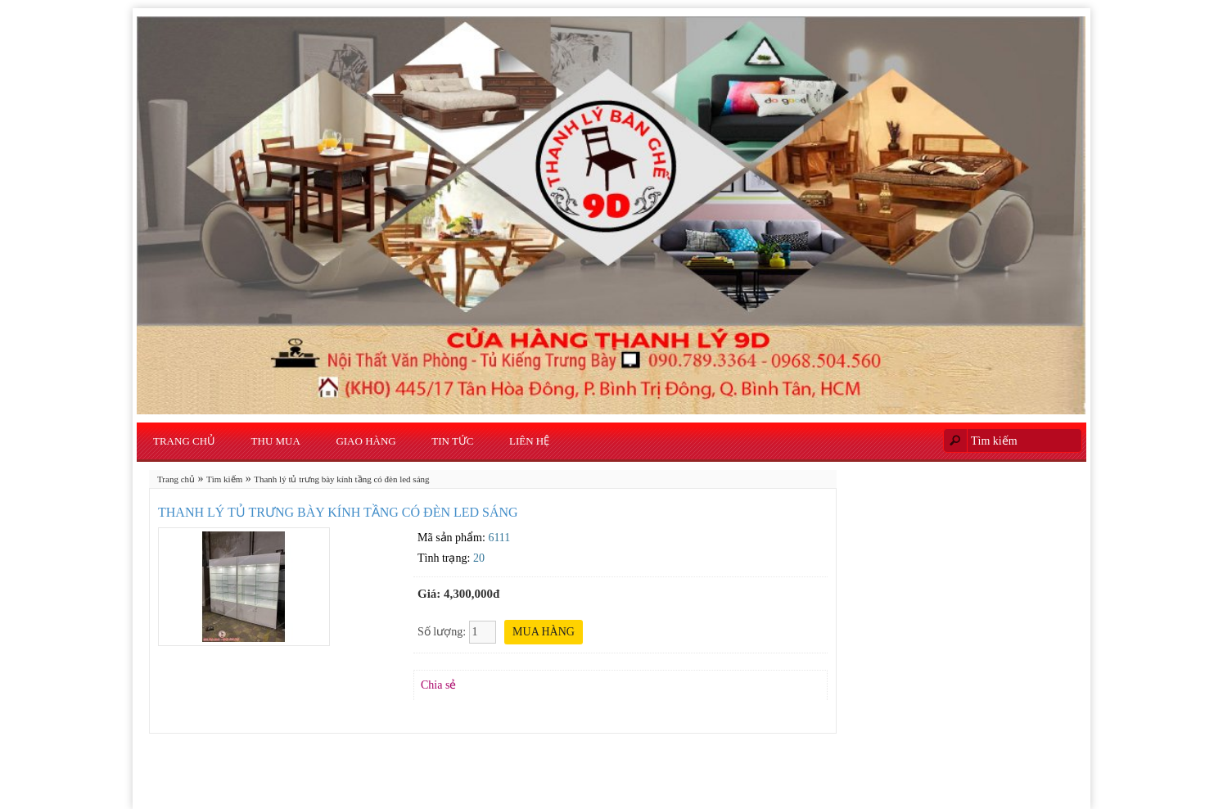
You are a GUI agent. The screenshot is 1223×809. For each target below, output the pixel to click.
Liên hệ (529, 441)
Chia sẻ (438, 685)
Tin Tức (452, 441)
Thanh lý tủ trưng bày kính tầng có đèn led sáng (341, 479)
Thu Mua (275, 441)
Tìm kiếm (224, 479)
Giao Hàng (365, 441)
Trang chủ (184, 441)
